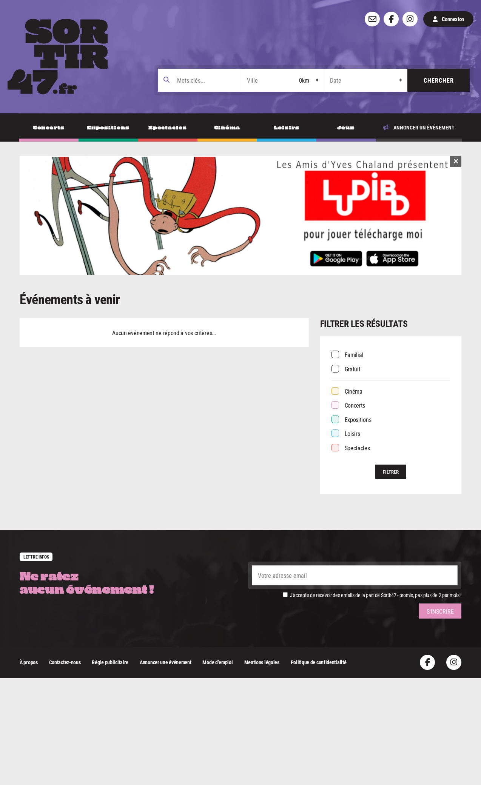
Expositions (358, 419)
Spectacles (357, 448)
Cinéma (353, 391)
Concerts (355, 405)
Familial (354, 355)
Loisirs (352, 433)
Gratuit (353, 369)
